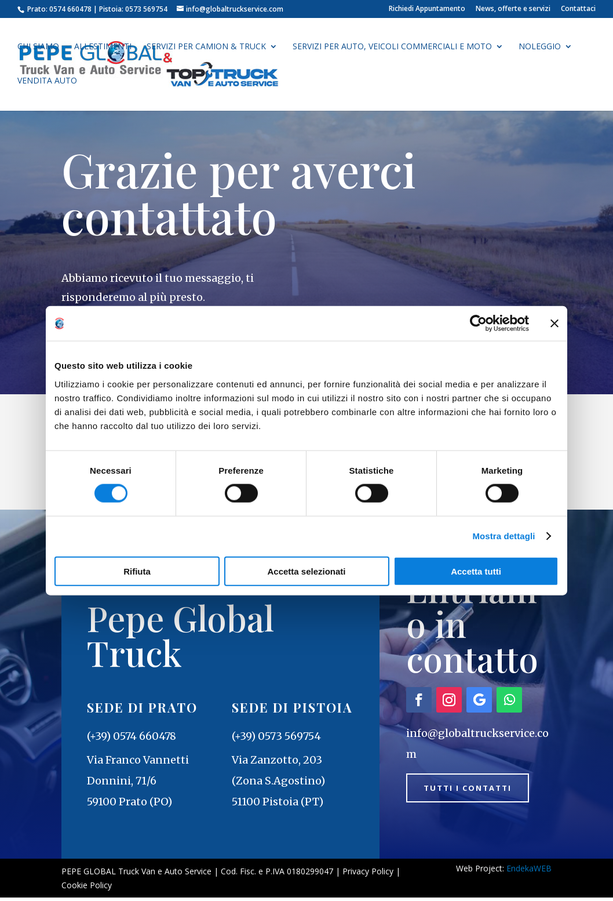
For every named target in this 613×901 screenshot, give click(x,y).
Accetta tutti (476, 571)
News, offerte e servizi (513, 9)
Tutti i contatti (475, 792)
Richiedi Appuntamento (427, 9)
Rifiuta (137, 571)
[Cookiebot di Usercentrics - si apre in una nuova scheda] (478, 323)
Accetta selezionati (306, 571)
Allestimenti (103, 48)
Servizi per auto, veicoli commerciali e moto (392, 48)
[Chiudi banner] (554, 323)
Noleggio (540, 48)
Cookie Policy (86, 887)
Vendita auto (47, 82)
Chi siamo (38, 48)
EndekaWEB (529, 871)
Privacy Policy (367, 874)
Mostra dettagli (503, 536)
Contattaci (578, 9)
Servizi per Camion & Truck (206, 48)
